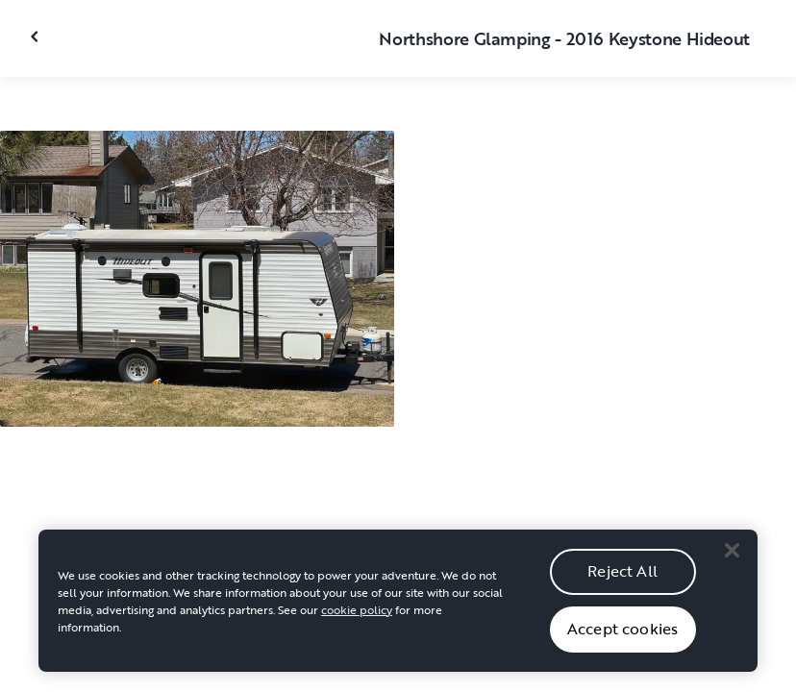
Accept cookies (622, 646)
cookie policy (356, 627)
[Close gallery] (36, 36)
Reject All (622, 589)
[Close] (731, 569)
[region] (398, 619)
